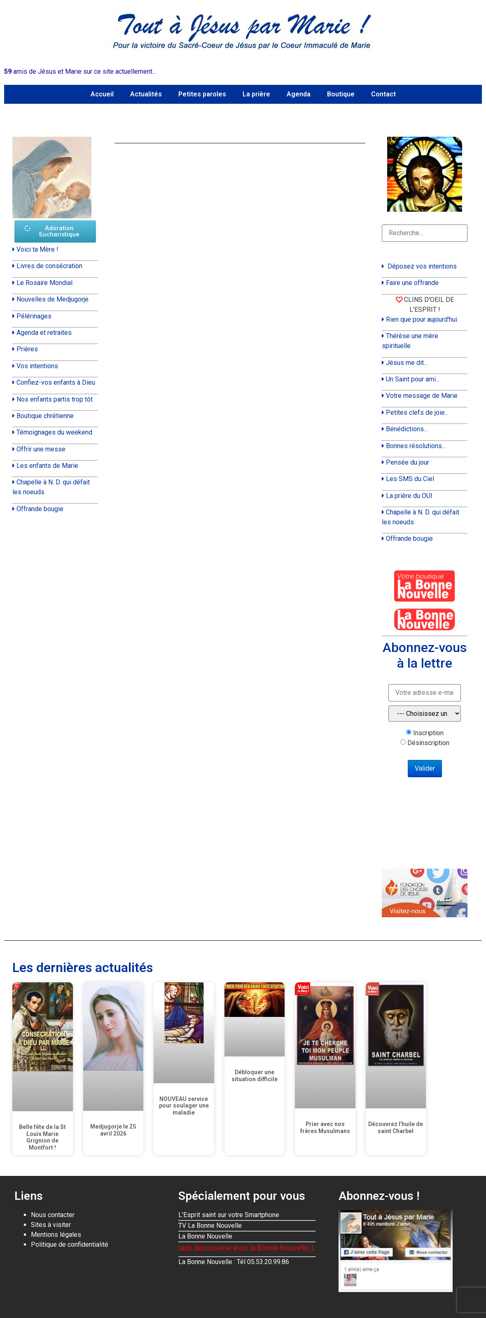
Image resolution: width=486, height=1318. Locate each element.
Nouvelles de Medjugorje (52, 299)
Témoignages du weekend (54, 432)
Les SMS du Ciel (410, 479)
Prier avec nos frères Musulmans (325, 1127)
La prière (256, 94)
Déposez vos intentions (422, 266)
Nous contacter (53, 1215)
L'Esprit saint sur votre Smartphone (228, 1215)
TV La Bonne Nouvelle (210, 1225)
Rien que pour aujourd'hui (421, 319)
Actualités (146, 94)
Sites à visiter (51, 1225)
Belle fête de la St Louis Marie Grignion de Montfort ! (42, 1137)
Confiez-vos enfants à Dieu (55, 382)
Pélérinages (33, 316)
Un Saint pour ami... (412, 379)
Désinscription (428, 743)
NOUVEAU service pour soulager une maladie (184, 1106)
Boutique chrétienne (45, 416)
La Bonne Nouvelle (205, 1236)
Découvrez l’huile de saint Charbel (395, 1127)
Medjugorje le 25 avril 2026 (113, 1130)
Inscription (428, 733)
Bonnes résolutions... (416, 446)
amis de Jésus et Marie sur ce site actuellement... (80, 71)
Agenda (299, 94)
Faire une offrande (412, 283)
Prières (27, 349)
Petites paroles (202, 94)
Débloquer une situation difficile (254, 1075)
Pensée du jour (407, 462)
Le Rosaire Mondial (44, 283)
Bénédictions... (407, 429)
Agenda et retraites (44, 333)
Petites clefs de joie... (417, 412)
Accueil (102, 94)
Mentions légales (56, 1235)
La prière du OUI (409, 496)
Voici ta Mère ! (37, 249)
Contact (383, 94)
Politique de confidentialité (69, 1244)
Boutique (341, 94)
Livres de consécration (49, 266)
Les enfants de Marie (47, 466)
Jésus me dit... (407, 363)
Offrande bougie (39, 509)
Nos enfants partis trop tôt (54, 399)
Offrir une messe (40, 449)
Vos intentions (37, 366)
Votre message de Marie (422, 396)
